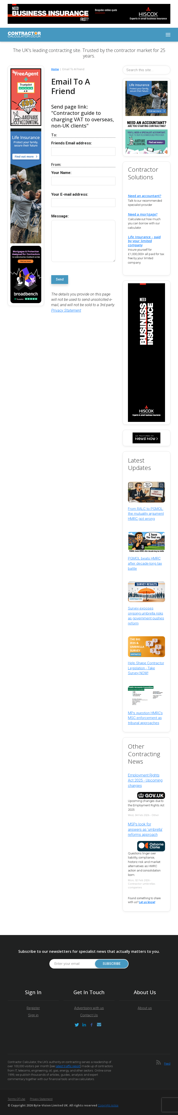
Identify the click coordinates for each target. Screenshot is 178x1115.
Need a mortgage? (143, 214)
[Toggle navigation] (168, 34)
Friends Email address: (71, 143)
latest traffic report (68, 1066)
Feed (167, 1063)
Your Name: (61, 173)
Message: (60, 216)
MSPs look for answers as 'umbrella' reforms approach (145, 829)
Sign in (33, 1015)
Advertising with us (89, 1008)
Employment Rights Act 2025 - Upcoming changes (145, 780)
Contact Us (89, 1015)
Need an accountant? (144, 196)
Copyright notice (108, 1105)
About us (145, 1008)
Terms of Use (16, 1099)
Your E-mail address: (69, 194)
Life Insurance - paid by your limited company (144, 241)
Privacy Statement (66, 310)
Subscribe (112, 964)
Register (33, 1008)
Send (60, 279)
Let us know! (147, 902)
